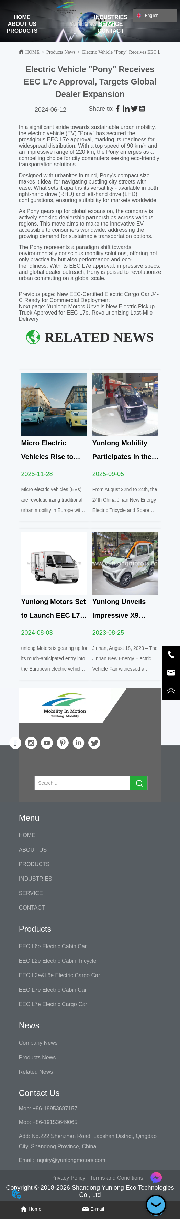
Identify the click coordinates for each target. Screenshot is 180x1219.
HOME (22, 17)
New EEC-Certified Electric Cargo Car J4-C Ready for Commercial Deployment (89, 297)
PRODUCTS (22, 31)
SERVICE (111, 24)
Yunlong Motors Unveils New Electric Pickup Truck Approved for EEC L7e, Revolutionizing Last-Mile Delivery (87, 313)
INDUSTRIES (110, 17)
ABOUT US (22, 24)
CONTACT (111, 31)
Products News (60, 52)
